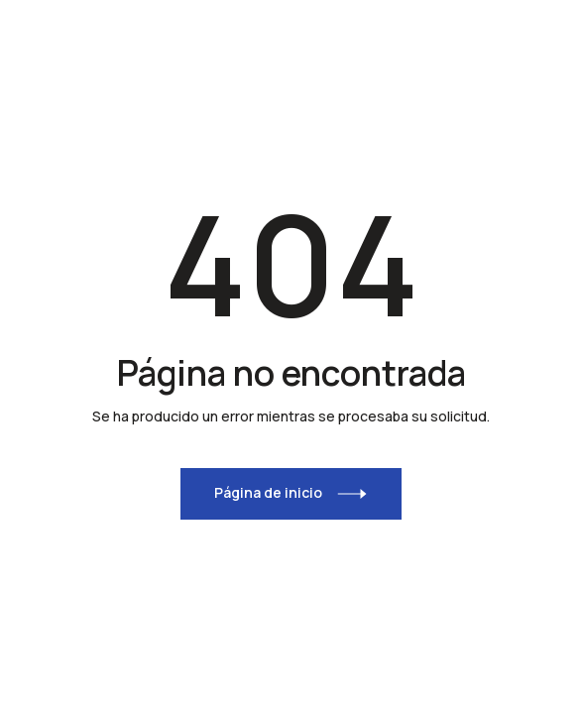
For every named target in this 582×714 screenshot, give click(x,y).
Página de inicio (268, 492)
